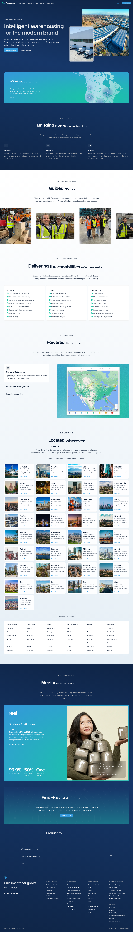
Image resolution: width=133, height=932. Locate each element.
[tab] (26, 373)
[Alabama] (50, 650)
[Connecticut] (91, 646)
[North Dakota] (111, 632)
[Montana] (90, 635)
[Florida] (109, 646)
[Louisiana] (50, 643)
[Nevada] (69, 635)
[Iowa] (88, 643)
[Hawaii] (49, 624)
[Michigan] (90, 639)
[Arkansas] (30, 650)
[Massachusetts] (112, 639)
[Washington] (51, 628)
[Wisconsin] (110, 624)
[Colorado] (10, 650)
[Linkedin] (5, 893)
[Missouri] (9, 639)
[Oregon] (29, 632)
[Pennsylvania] (51, 632)
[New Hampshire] (72, 624)
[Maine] (9, 643)
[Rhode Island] (31, 624)
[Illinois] (69, 646)
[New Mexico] (91, 632)
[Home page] (8, 3)
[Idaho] (29, 646)
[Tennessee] (111, 628)
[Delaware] (50, 646)
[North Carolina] (11, 635)
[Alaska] (109, 650)
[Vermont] (90, 624)
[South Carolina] (12, 624)
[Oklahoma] (70, 632)
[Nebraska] (110, 635)
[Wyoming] (10, 628)
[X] (11, 893)
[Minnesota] (50, 639)
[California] (90, 650)
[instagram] (14, 893)
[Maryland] (70, 639)
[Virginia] (29, 628)
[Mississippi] (30, 639)
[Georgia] (9, 646)
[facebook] (8, 893)
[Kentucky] (70, 643)
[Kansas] (109, 643)
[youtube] (17, 893)
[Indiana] (29, 643)
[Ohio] (8, 632)
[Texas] (89, 628)
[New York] (30, 635)
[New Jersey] (51, 635)
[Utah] (68, 628)
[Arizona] (69, 650)
